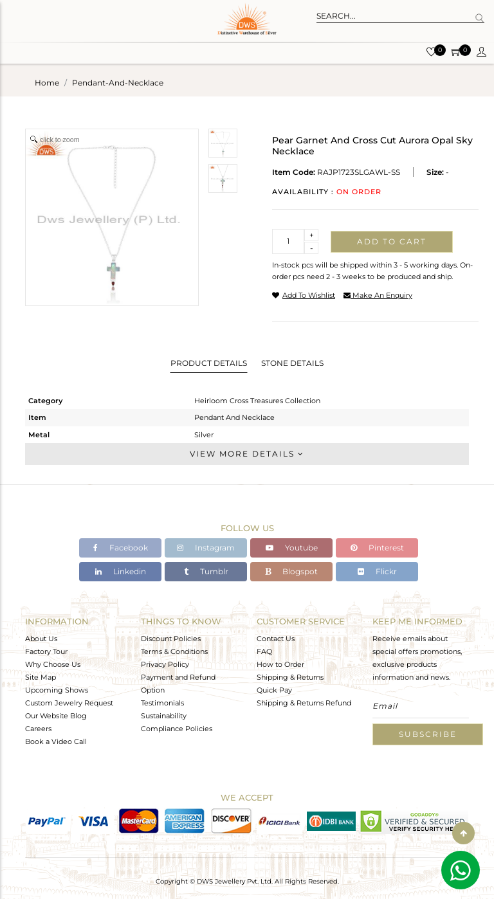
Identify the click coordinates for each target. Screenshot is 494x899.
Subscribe (428, 734)
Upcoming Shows (56, 690)
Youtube (292, 547)
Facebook (120, 547)
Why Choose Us (52, 664)
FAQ (264, 651)
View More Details (247, 454)
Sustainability (164, 715)
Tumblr (206, 571)
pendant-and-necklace (117, 82)
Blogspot (291, 571)
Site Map (40, 677)
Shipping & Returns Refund (304, 702)
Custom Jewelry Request (69, 702)
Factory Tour (46, 651)
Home (47, 82)
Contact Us (276, 638)
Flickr (377, 571)
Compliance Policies (176, 728)
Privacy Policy (165, 664)
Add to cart (391, 241)
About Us (41, 638)
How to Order (280, 664)
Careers (38, 728)
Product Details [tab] (208, 363)
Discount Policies (171, 638)
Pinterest (377, 547)
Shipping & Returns (290, 677)
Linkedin (120, 571)
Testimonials (162, 702)
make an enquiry (377, 295)
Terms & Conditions (174, 651)
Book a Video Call (56, 741)
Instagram (206, 547)
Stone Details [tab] (292, 363)
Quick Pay (274, 690)
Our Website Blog (56, 715)
